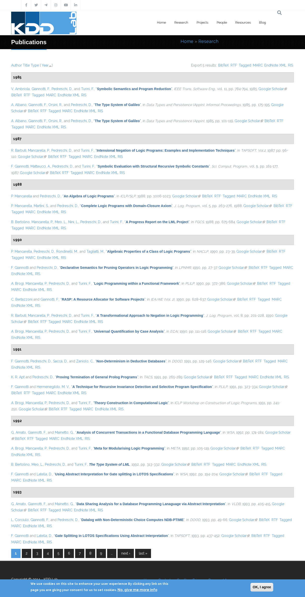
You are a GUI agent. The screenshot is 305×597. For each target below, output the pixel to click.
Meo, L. (60, 222)
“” (134, 89)
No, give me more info (137, 590)
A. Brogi (17, 283)
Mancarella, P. (39, 150)
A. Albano (19, 105)
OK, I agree (262, 587)
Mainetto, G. (64, 432)
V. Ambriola (20, 89)
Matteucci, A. (40, 166)
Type (35, 65)
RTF (234, 65)
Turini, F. (87, 89)
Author (16, 65)
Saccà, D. (60, 361)
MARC (258, 65)
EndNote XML (275, 65)
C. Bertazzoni (21, 299)
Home (161, 22)
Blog (262, 22)
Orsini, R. (55, 105)
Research (181, 22)
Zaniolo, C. (84, 361)
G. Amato (18, 432)
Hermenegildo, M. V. (53, 387)
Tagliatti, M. (95, 251)
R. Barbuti (18, 150)
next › (125, 553)
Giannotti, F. (40, 89)
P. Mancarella (21, 196)
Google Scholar (272, 89)
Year (45, 65)
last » (143, 553)
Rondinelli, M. (67, 251)
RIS (290, 65)
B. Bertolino (20, 222)
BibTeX (223, 65)
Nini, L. (73, 222)
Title (26, 65)
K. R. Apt (18, 377)
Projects (202, 22)
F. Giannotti (20, 166)
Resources (243, 22)
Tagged (245, 65)
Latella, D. (44, 474)
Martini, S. (41, 206)
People (222, 22)
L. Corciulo (20, 520)
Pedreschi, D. (62, 89)
